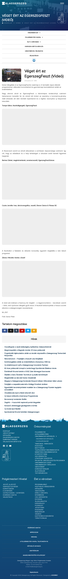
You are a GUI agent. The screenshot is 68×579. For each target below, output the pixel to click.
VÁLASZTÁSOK (34, 55)
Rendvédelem (39, 512)
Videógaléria (40, 491)
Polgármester (40, 432)
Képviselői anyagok (34, 546)
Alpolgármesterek (42, 434)
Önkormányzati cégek (43, 462)
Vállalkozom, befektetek (12, 441)
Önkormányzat (33, 32)
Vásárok (38, 514)
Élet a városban (33, 42)
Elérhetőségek (8, 488)
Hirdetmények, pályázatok (34, 51)
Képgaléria (7, 435)
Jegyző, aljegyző (9, 484)
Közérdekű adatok (10, 495)
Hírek (18, 23)
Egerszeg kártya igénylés (34, 46)
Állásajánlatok (41, 501)
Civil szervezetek (41, 497)
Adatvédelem (34, 550)
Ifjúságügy (39, 505)
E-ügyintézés (7, 491)
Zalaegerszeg (14, 3)
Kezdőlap (7, 23)
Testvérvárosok (41, 473)
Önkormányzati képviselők (45, 436)
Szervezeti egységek (10, 486)
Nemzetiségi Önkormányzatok (46, 452)
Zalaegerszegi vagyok (11, 437)
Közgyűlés (39, 446)
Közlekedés (39, 509)
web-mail (34, 537)
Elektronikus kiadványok (44, 516)
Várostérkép (39, 467)
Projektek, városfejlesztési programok (50, 460)
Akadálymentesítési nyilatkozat (34, 555)
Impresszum (34, 532)
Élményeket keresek (10, 439)
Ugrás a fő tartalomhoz (61, 0)
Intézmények (39, 495)
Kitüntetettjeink (41, 454)
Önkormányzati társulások (45, 464)
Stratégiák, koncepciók (43, 458)
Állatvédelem (40, 471)
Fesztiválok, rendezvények (45, 486)
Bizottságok (40, 448)
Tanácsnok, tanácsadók (44, 443)
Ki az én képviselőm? (42, 441)
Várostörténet (9, 433)
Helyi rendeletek (41, 456)
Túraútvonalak (41, 518)
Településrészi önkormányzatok (47, 450)
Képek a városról (41, 493)
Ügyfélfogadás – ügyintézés (13, 493)
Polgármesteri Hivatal (33, 37)
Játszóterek (39, 507)
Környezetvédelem (42, 469)
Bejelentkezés (34, 572)
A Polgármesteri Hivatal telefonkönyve (34, 541)
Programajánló (41, 484)
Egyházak (38, 499)
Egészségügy (40, 503)
